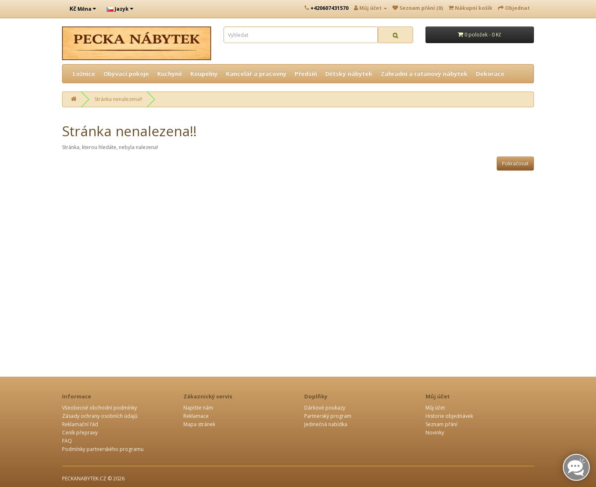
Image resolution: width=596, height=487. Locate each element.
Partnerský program (327, 415)
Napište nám (198, 407)
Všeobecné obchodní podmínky (99, 407)
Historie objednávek (449, 415)
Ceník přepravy (80, 432)
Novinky (434, 432)
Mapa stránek (199, 424)
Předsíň (306, 73)
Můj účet (435, 407)
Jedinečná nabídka (325, 424)
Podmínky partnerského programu (103, 449)
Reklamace (196, 415)
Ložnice (84, 73)
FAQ (67, 440)
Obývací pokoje (126, 73)
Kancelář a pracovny (256, 73)
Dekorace (490, 73)
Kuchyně (169, 73)
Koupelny (204, 73)
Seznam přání (441, 424)
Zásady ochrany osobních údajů (99, 415)
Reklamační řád (80, 424)
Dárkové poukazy (324, 407)
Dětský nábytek (348, 73)
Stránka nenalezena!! (118, 99)
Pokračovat (515, 163)
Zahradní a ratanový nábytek (424, 73)
